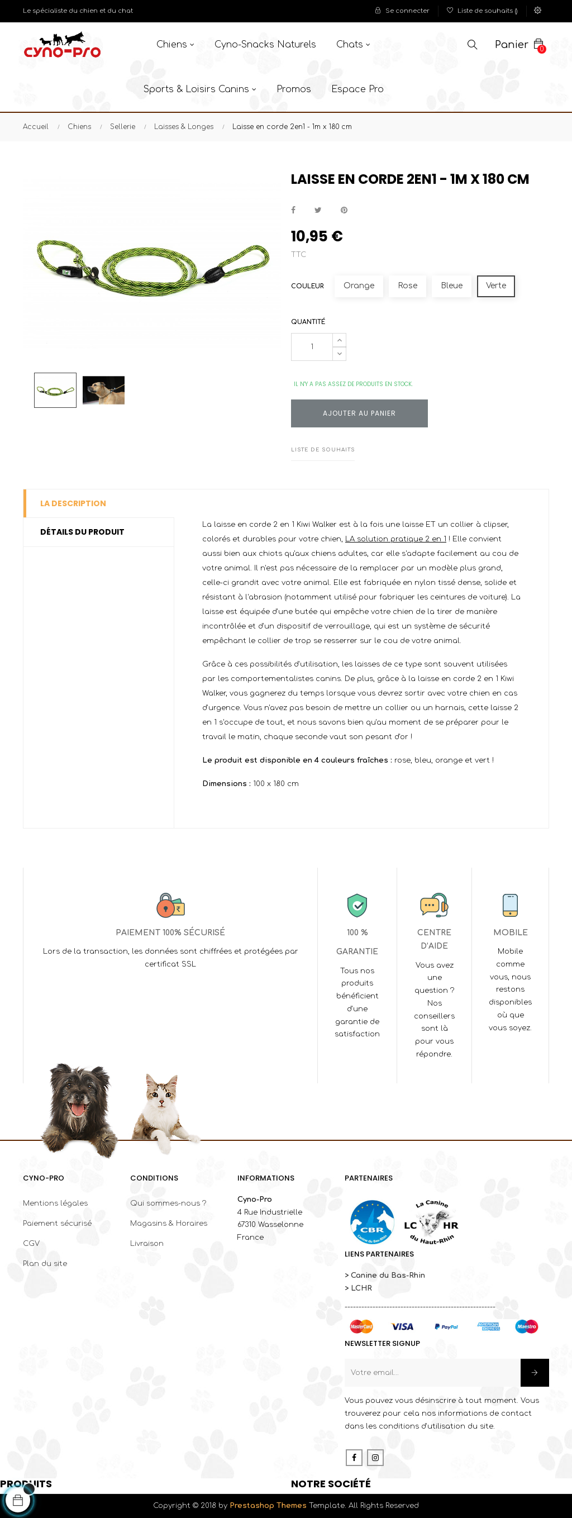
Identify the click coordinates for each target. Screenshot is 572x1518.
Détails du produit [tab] (82, 531)
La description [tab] (73, 503)
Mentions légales (55, 1203)
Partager (293, 210)
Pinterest (344, 210)
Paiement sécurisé (57, 1223)
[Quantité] (312, 347)
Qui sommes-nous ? (168, 1203)
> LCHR (358, 1288)
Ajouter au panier (359, 413)
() (482, 11)
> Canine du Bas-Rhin (385, 1275)
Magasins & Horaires (168, 1223)
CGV (31, 1244)
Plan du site (45, 1264)
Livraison (147, 1244)
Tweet (318, 210)
